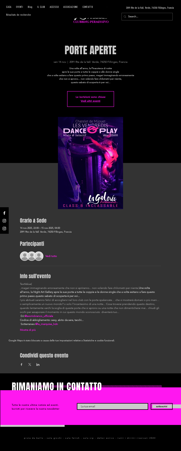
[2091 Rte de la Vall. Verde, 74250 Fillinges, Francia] (142, 8)
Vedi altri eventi (90, 101)
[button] (54, 7)
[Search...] (146, 16)
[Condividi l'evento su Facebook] (21, 364)
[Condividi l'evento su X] (29, 364)
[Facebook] (4, 213)
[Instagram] (4, 220)
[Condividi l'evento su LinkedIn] (38, 364)
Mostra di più (28, 329)
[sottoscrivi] (162, 406)
